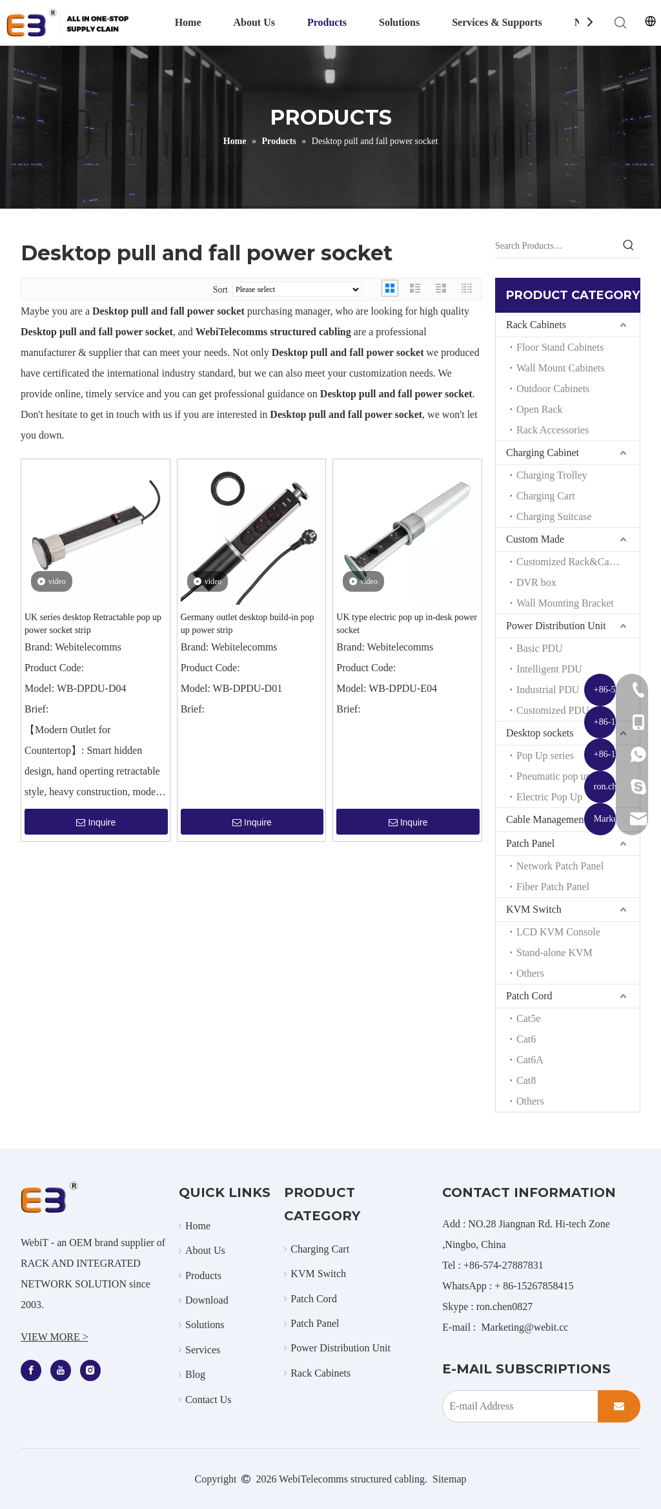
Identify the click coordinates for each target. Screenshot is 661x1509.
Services (202, 1349)
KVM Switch (534, 909)
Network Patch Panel (560, 865)
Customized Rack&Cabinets (575, 561)
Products (327, 22)
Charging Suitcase (554, 516)
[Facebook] (31, 1370)
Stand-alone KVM (554, 952)
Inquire (96, 822)
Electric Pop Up (549, 796)
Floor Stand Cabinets (560, 347)
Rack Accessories (552, 429)
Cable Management (546, 819)
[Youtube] (60, 1370)
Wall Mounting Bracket (565, 603)
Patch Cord (529, 995)
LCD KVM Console (558, 931)
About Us (254, 22)
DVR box (536, 582)
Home (188, 22)
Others (530, 973)
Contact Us (208, 1399)
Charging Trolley (551, 475)
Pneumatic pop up (553, 776)
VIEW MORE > (54, 1336)
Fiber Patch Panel (552, 886)
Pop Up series (545, 755)
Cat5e (528, 1018)
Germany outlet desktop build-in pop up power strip (247, 623)
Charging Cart (545, 495)
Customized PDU (552, 710)
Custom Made (535, 539)
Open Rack (539, 409)
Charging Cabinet (542, 452)
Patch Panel (530, 843)
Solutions (399, 22)
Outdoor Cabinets (552, 388)
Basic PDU (539, 648)
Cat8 (526, 1080)
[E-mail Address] (517, 1406)
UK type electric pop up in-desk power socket (406, 623)
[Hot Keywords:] (628, 246)
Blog (195, 1374)
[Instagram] (90, 1370)
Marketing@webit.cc (524, 1327)
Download (207, 1300)
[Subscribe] (619, 1406)
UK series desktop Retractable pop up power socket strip (93, 623)
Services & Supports (497, 22)
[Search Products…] (556, 246)
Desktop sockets (539, 732)
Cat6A (530, 1059)
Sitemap (449, 1478)
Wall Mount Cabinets (560, 367)
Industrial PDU (547, 689)
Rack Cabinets (536, 324)
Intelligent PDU (549, 668)
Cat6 (526, 1039)
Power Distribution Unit (556, 625)
